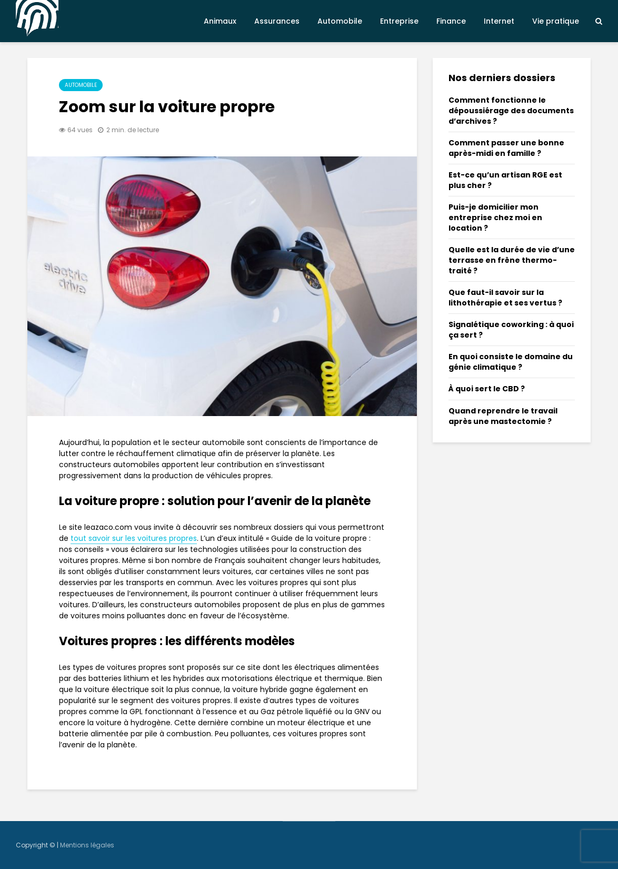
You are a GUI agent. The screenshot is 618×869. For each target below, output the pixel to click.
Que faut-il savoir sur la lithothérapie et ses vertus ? (505, 297)
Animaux (220, 21)
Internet (499, 21)
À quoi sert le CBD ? (486, 388)
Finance (451, 21)
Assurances (277, 21)
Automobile (339, 21)
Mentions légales (87, 845)
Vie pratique (555, 21)
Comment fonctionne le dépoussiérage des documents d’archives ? (511, 110)
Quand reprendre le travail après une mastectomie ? (502, 416)
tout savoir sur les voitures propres (134, 538)
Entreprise (399, 21)
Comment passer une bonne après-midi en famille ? (506, 148)
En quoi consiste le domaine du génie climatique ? (510, 361)
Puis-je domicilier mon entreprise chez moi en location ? (495, 217)
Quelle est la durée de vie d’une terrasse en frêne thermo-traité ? (511, 260)
